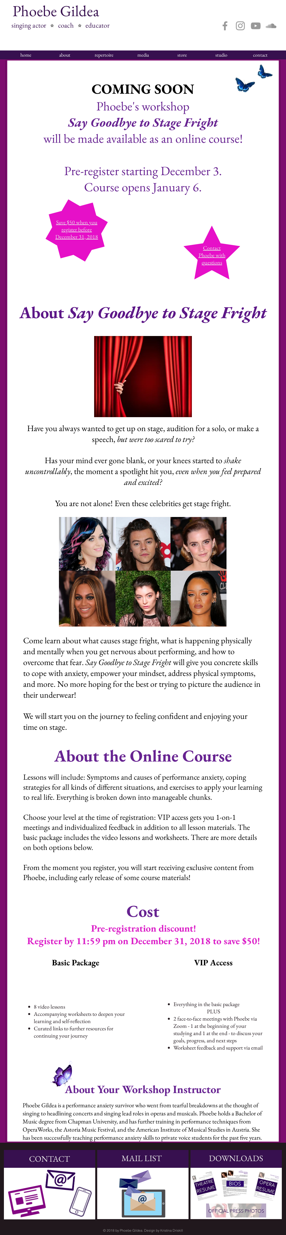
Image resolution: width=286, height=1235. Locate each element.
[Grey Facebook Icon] (225, 26)
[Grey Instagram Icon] (240, 26)
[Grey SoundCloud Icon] (271, 26)
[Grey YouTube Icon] (256, 26)
